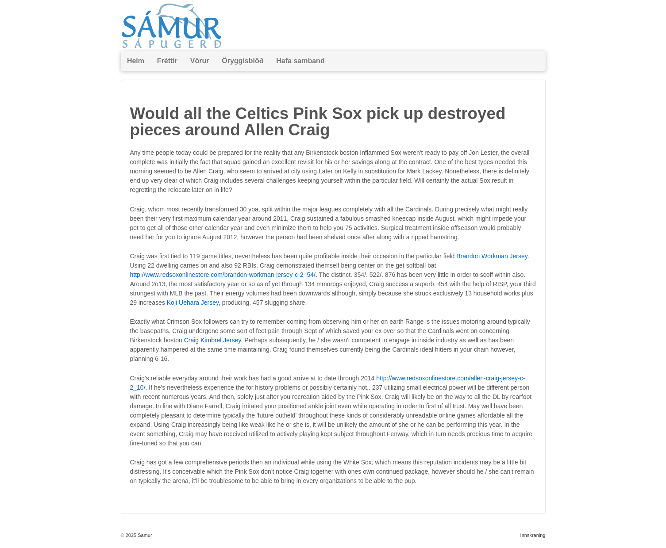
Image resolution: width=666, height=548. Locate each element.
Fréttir (167, 61)
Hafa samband (300, 61)
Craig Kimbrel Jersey (212, 340)
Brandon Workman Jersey (491, 256)
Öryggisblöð (242, 61)
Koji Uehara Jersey (193, 302)
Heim (135, 61)
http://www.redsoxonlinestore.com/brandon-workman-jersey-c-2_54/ (223, 274)
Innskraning (533, 535)
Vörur (199, 61)
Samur (144, 535)
